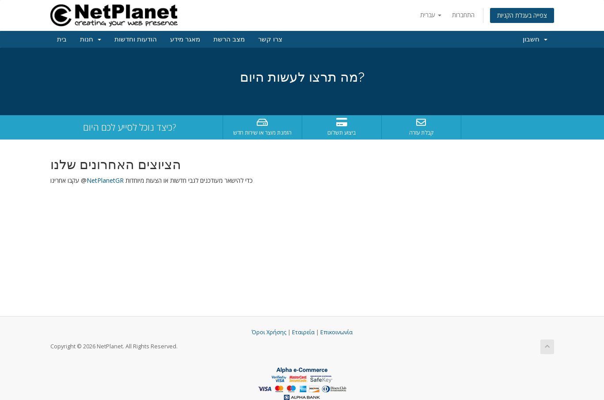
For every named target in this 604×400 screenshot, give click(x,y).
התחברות (463, 15)
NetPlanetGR (105, 180)
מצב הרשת (229, 39)
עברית (430, 15)
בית (62, 39)
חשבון (535, 39)
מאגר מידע (185, 39)
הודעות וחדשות (135, 39)
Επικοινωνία (336, 332)
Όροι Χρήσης (269, 332)
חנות (90, 39)
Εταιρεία (303, 332)
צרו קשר (270, 39)
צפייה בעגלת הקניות (522, 15)
